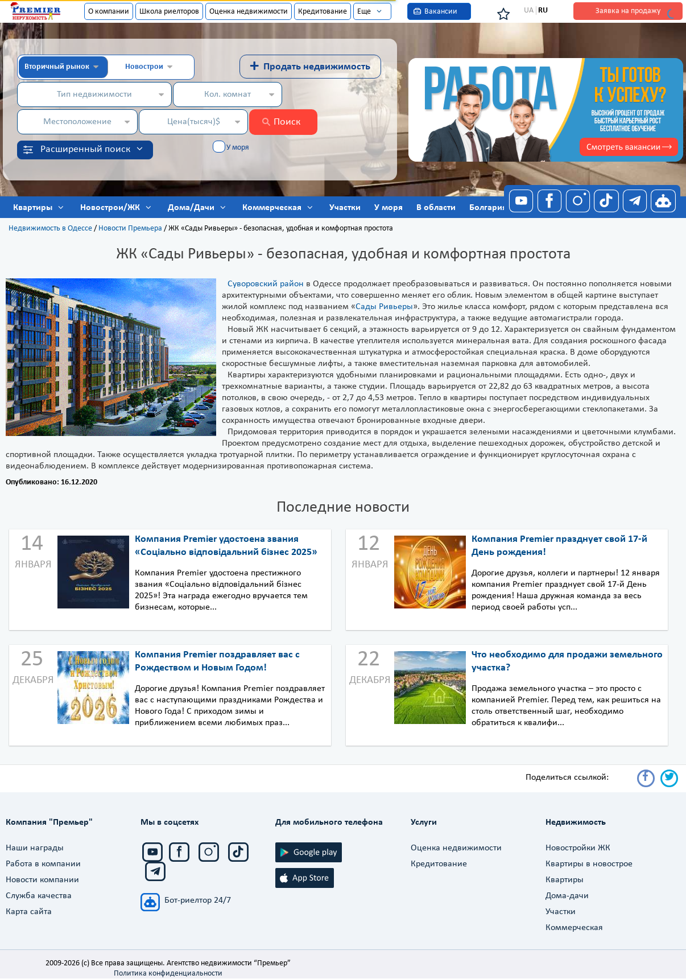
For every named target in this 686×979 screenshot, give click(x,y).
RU (543, 10)
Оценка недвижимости (248, 11)
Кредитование (322, 11)
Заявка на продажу (628, 11)
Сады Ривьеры (384, 306)
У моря (237, 147)
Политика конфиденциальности (168, 973)
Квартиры (565, 880)
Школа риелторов (169, 11)
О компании (108, 11)
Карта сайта (29, 911)
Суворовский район (266, 284)
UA (529, 10)
